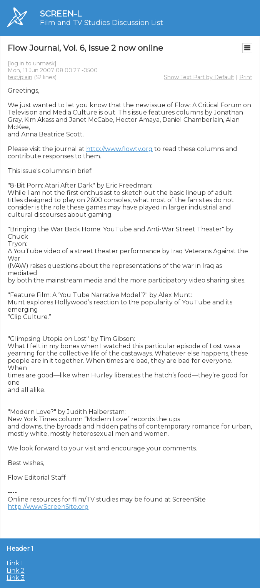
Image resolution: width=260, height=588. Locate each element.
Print (245, 77)
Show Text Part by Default (199, 77)
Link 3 (16, 577)
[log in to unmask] (32, 63)
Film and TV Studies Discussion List (101, 22)
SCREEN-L (61, 13)
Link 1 (15, 563)
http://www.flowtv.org (119, 149)
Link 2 (16, 570)
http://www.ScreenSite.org (48, 506)
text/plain (20, 77)
